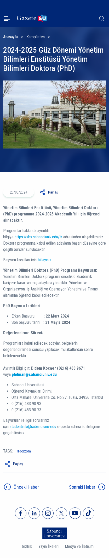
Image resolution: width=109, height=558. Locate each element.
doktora (25, 451)
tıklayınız (44, 259)
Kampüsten (35, 36)
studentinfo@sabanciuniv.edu (33, 426)
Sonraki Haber (82, 487)
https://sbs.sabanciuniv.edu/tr (38, 236)
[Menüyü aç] (7, 18)
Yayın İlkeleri (48, 546)
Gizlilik (27, 546)
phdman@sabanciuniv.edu (34, 374)
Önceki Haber (26, 487)
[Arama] (102, 18)
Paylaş (53, 192)
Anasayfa (10, 36)
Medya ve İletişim (79, 546)
